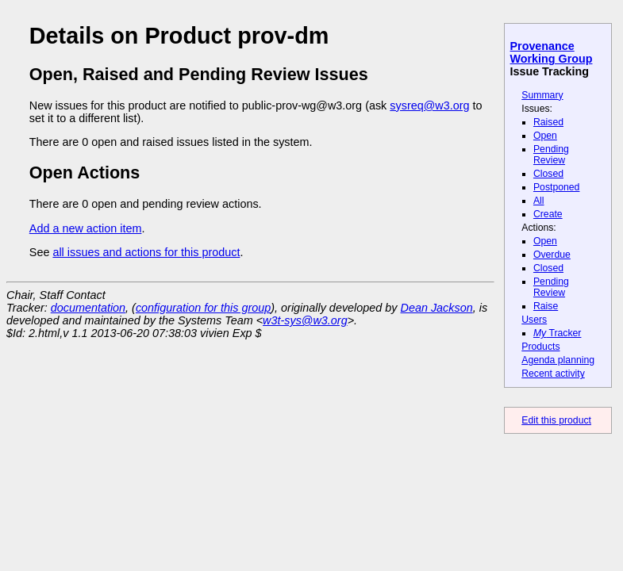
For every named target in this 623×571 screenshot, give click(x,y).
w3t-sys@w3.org (305, 320)
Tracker (557, 333)
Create (548, 214)
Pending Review (551, 155)
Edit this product (556, 420)
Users (534, 319)
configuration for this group (203, 307)
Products (540, 346)
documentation (88, 307)
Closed (548, 173)
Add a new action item (85, 228)
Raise (545, 306)
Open (545, 135)
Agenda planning (557, 360)
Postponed (556, 187)
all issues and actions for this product (146, 252)
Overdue (552, 254)
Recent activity (553, 373)
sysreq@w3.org (429, 105)
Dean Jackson (437, 307)
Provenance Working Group (551, 52)
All (538, 200)
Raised (548, 122)
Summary (542, 95)
